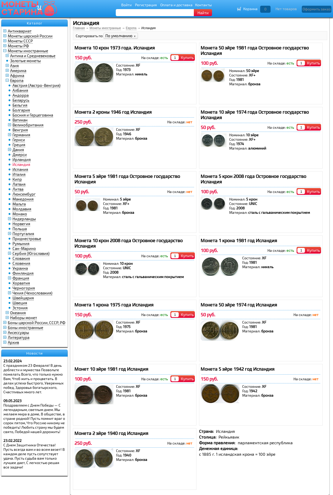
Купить (187, 57)
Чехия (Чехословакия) (32, 293)
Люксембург (24, 194)
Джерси (19, 154)
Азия (14, 65)
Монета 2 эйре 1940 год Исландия (111, 433)
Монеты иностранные (28, 50)
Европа (16, 80)
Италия (18, 174)
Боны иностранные (25, 327)
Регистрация (146, 5)
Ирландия (21, 159)
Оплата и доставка (176, 5)
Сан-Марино (24, 248)
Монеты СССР (20, 40)
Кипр (17, 179)
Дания (18, 149)
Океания (18, 312)
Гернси (18, 139)
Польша (19, 228)
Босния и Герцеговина (32, 115)
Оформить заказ (317, 9)
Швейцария (23, 297)
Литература (18, 337)
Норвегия (21, 223)
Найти (203, 12)
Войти (126, 5)
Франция (20, 278)
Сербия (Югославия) (30, 253)
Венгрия (20, 129)
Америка (18, 70)
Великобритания (27, 125)
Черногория (23, 288)
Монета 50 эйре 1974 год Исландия (239, 304)
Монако (19, 213)
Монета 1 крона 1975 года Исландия (113, 304)
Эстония (20, 307)
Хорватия (21, 283)
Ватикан (20, 120)
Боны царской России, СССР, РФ (36, 322)
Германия (21, 134)
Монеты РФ (18, 45)
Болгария (21, 110)
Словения (21, 263)
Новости (34, 353)
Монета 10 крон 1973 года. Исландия (114, 47)
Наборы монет (23, 317)
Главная (79, 28)
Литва (17, 189)
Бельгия (19, 105)
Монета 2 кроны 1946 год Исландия (113, 112)
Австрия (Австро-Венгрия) (36, 85)
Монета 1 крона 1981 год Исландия (239, 240)
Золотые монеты (25, 60)
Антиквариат (19, 31)
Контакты (203, 5)
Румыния (20, 243)
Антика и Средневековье (32, 55)
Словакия (21, 258)
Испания (20, 169)
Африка (17, 75)
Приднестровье (26, 238)
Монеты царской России (30, 36)
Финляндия (23, 273)
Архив (13, 342)
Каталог (34, 23)
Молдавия (21, 209)
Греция (18, 144)
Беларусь (20, 100)
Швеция (19, 302)
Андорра (20, 95)
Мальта (19, 204)
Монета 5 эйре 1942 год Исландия (237, 369)
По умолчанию (120, 35)
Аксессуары (18, 332)
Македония (23, 199)
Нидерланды (24, 218)
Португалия (23, 233)
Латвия (18, 184)
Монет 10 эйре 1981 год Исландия (111, 369)
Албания (20, 90)
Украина (20, 268)
